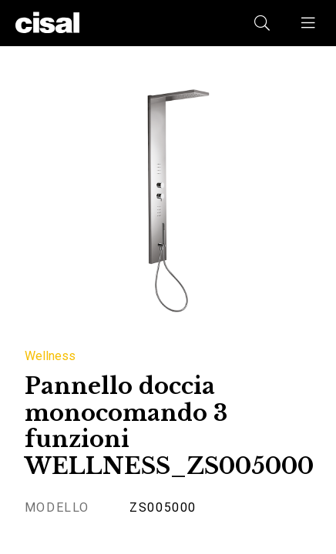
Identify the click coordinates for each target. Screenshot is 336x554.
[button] (309, 23)
